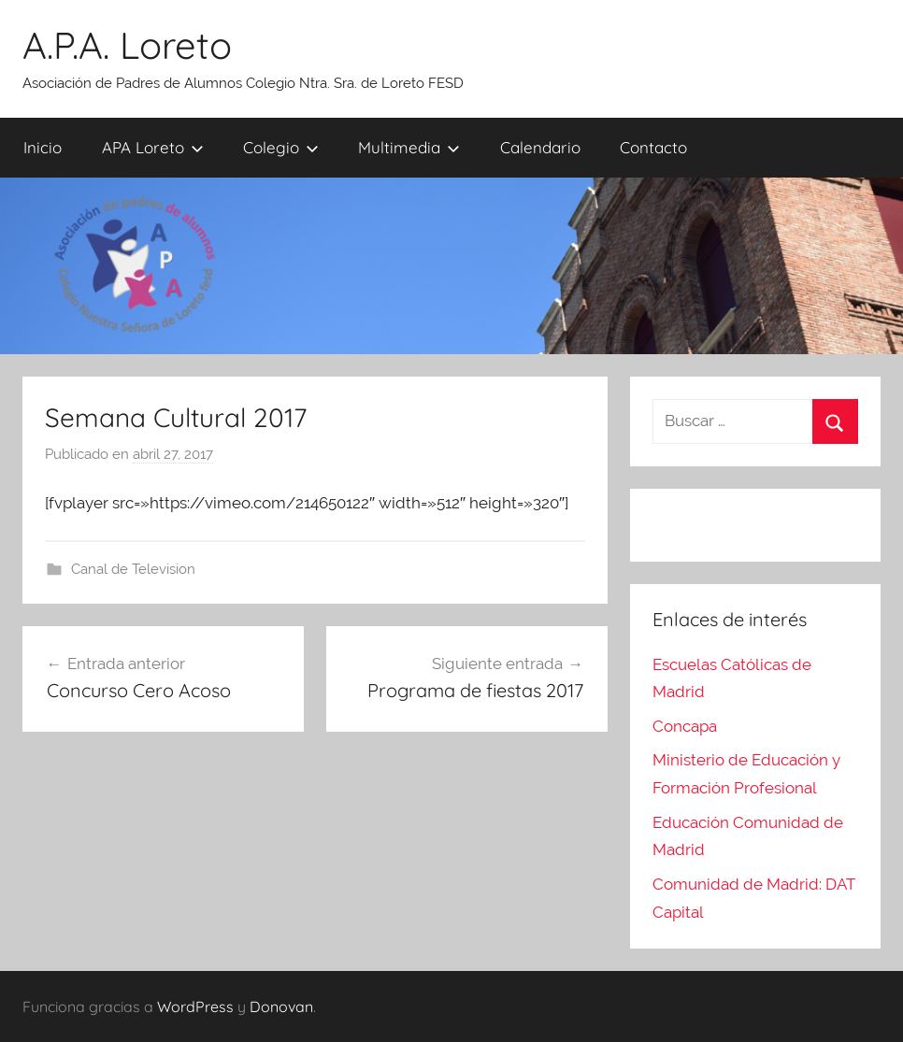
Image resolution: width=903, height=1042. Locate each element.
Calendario (540, 147)
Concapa (684, 726)
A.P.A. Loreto (127, 44)
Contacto (653, 147)
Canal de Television (133, 569)
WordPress (195, 1006)
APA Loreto (153, 147)
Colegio (281, 147)
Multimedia (409, 147)
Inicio (42, 147)
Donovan (281, 1006)
